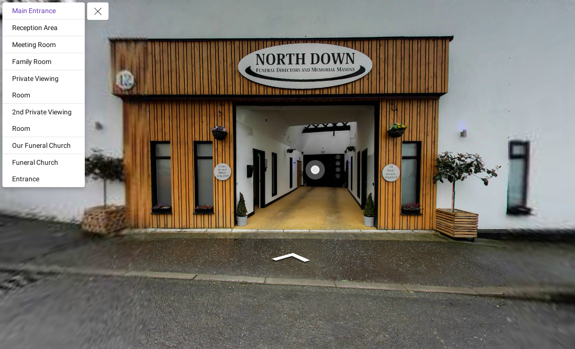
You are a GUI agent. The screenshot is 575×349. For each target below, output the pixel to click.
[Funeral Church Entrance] (43, 170)
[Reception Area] (43, 27)
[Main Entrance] (43, 10)
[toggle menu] (98, 11)
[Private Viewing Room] (43, 86)
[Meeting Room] (43, 44)
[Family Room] (43, 61)
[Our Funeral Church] (43, 145)
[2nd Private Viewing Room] (43, 120)
